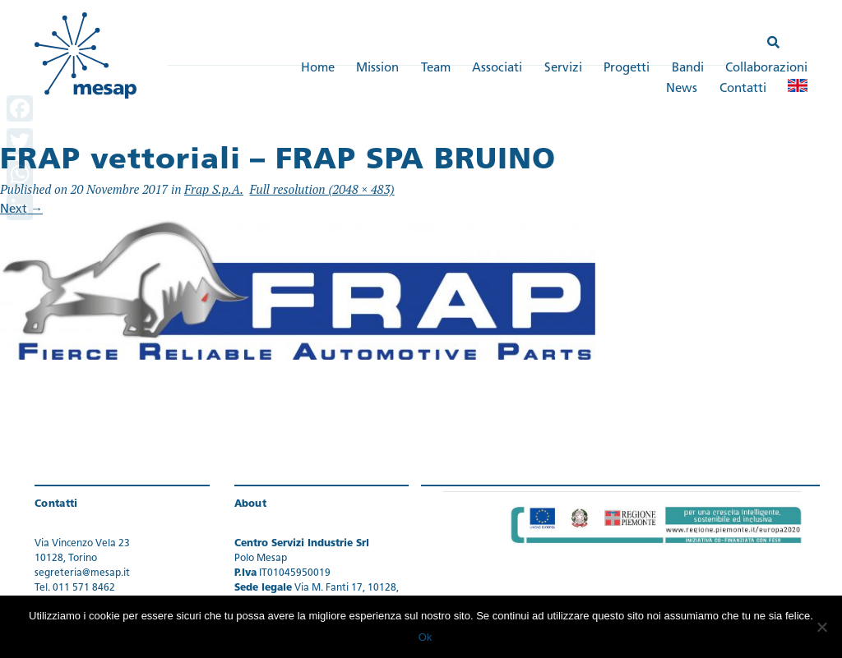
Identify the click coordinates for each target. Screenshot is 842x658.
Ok (426, 637)
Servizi (563, 68)
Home (318, 68)
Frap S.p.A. (213, 189)
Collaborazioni (766, 68)
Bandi (688, 68)
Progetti (627, 68)
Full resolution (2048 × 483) (322, 189)
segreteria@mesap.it (82, 573)
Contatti (742, 89)
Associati (497, 68)
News (681, 89)
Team (436, 68)
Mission (377, 68)
